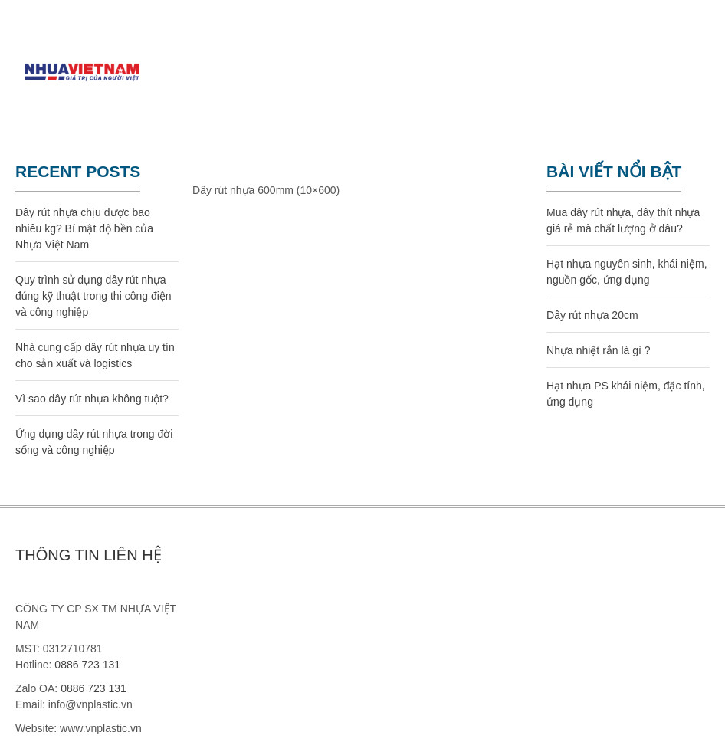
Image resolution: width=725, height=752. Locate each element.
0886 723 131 (87, 664)
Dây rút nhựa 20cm (592, 315)
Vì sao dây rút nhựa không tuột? (92, 398)
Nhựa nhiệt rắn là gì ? (598, 350)
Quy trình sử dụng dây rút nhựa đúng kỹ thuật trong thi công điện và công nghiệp (93, 296)
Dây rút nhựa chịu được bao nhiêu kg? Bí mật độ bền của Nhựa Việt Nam (84, 228)
